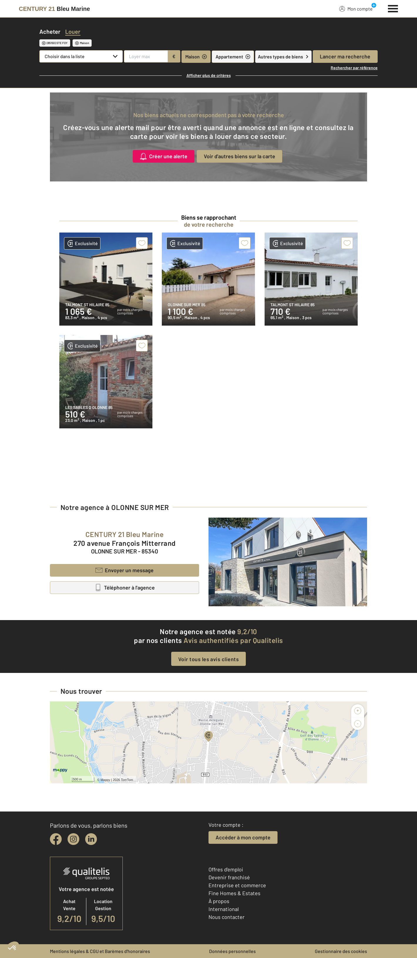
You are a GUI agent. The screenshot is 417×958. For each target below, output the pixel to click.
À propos (218, 901)
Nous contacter (226, 917)
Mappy (105, 780)
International (223, 909)
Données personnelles (232, 951)
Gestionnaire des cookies (341, 951)
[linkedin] (91, 839)
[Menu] (393, 8)
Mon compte (356, 8)
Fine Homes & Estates (234, 893)
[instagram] (73, 839)
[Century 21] (54, 9)
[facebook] (56, 839)
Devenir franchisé (229, 877)
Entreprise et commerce (237, 885)
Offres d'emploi (225, 869)
